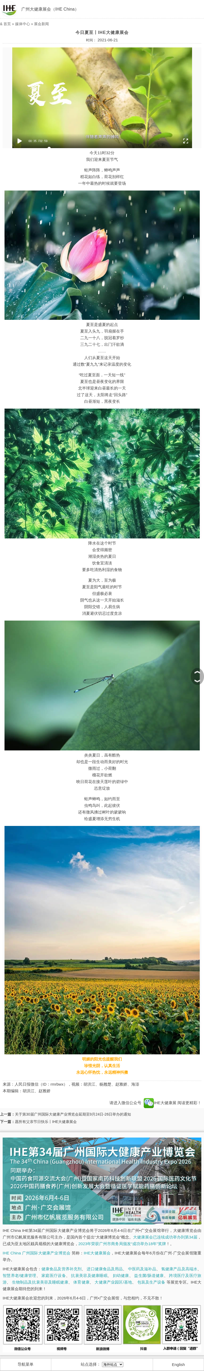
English (178, 1364)
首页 (7, 24)
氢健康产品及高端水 (179, 1269)
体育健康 (81, 1282)
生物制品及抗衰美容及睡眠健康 (40, 1282)
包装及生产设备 (151, 1282)
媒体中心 (22, 24)
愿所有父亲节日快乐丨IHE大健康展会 (46, 1122)
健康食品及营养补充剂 (61, 1269)
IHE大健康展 (160, 1102)
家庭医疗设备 (53, 1275)
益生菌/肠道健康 (149, 1275)
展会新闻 (41, 24)
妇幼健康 (121, 1275)
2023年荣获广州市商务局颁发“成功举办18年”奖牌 (122, 1243)
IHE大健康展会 (97, 1253)
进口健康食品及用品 (105, 1269)
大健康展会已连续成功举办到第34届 (165, 1237)
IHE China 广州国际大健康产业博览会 (36, 1253)
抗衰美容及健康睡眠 (89, 1275)
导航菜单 (25, 1364)
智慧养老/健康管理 (19, 1275)
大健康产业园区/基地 (113, 1282)
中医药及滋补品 (142, 1269)
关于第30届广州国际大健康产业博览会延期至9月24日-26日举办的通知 (73, 1114)
